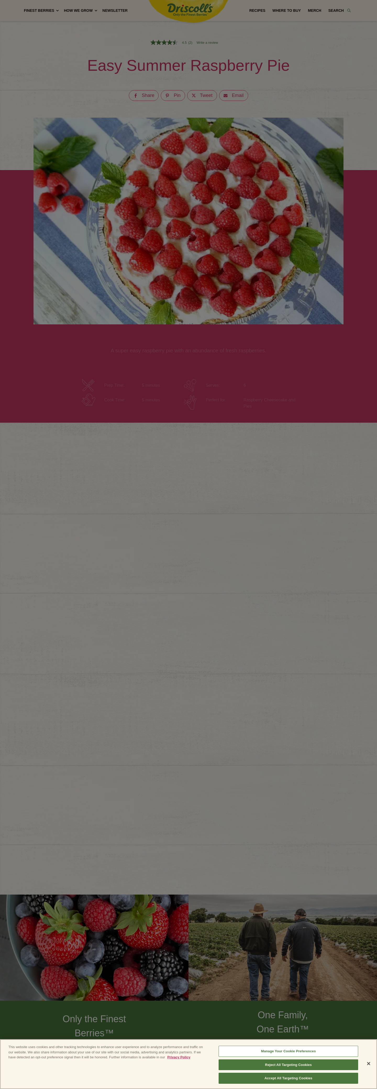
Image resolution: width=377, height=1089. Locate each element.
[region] (188, 1064)
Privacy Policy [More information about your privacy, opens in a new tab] (178, 1057)
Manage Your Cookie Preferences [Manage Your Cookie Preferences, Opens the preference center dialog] (288, 1051)
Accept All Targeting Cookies (288, 1078)
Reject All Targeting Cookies (288, 1065)
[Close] (368, 1063)
